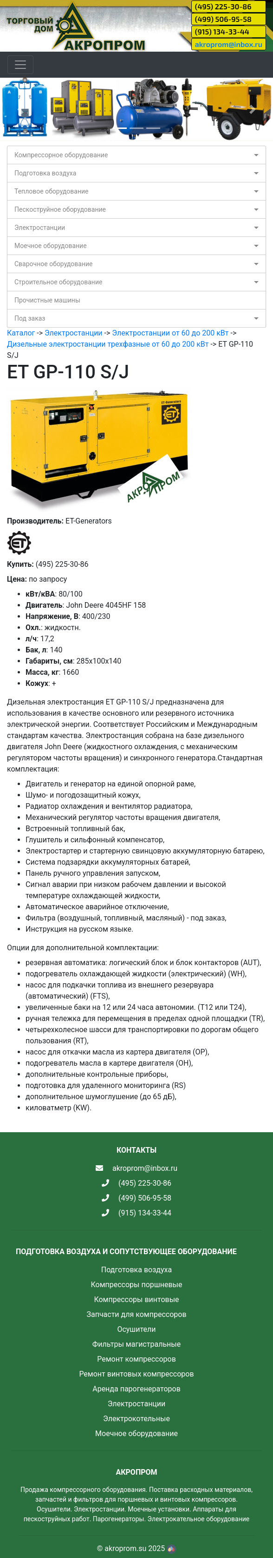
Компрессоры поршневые (136, 1284)
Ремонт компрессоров (136, 1359)
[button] (20, 109)
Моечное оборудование (50, 245)
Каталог (21, 333)
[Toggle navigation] (20, 64)
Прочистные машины (47, 300)
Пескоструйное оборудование (60, 209)
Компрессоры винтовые (136, 1299)
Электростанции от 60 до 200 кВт (170, 333)
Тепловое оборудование (51, 191)
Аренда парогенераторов (136, 1388)
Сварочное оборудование (53, 264)
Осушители (136, 1329)
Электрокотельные (136, 1418)
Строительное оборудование (58, 282)
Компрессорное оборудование (61, 155)
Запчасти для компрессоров (136, 1314)
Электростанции (39, 227)
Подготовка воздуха (45, 173)
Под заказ (29, 318)
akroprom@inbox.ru (228, 44)
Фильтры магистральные (136, 1344)
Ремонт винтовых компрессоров (136, 1374)
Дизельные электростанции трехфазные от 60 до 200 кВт (107, 344)
